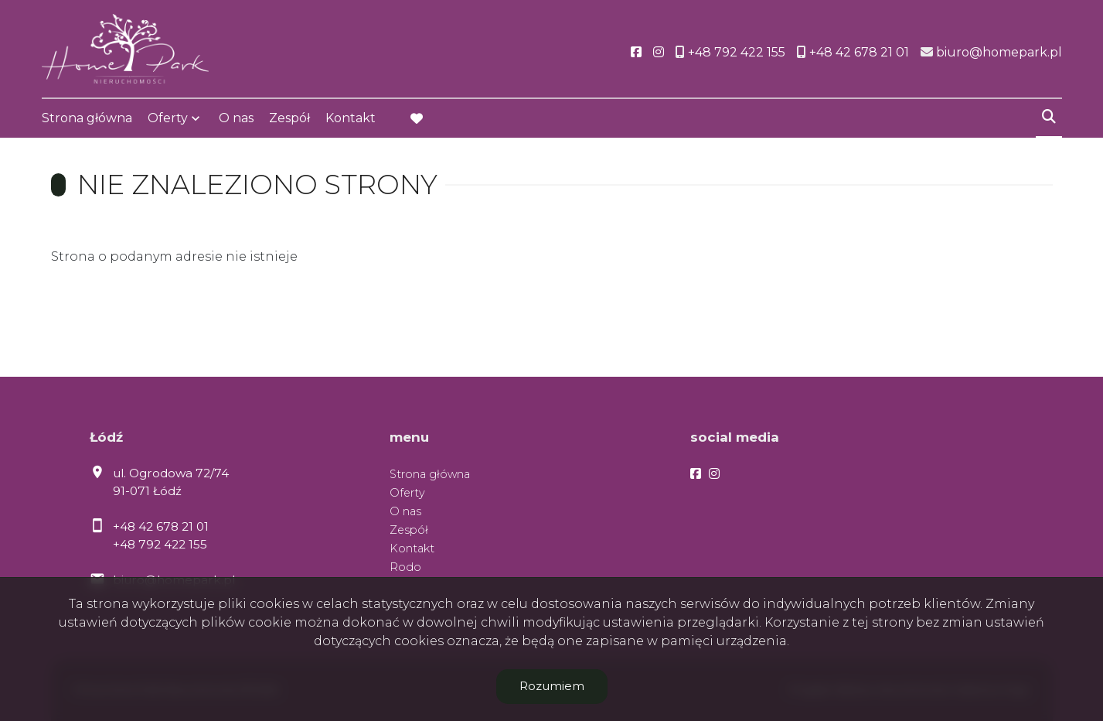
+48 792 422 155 (160, 544)
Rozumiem (551, 685)
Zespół (289, 118)
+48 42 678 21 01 (161, 526)
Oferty (168, 118)
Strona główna (87, 118)
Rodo (405, 567)
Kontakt (350, 118)
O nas (236, 118)
